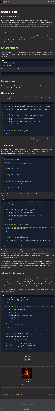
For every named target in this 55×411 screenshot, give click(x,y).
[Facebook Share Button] (25, 359)
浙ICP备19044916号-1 (27, 409)
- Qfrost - (4, 6)
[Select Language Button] (2, 409)
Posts (9, 6)
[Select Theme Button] (48, 2)
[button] (53, 2)
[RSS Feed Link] (27, 401)
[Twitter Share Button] (29, 359)
